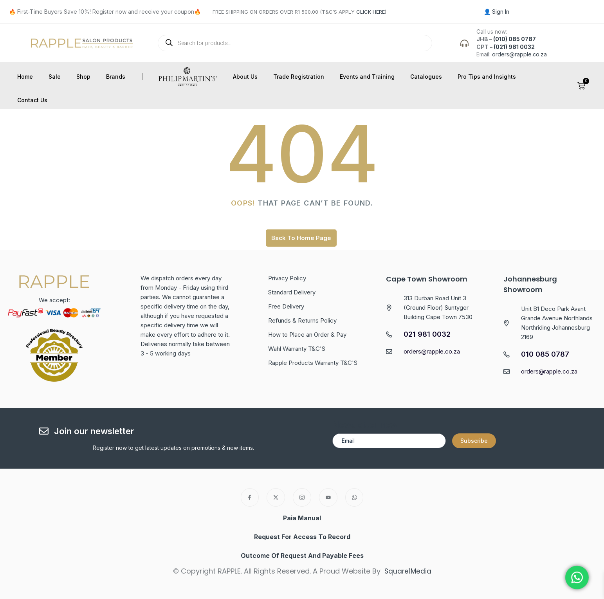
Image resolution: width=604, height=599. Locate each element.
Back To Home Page (301, 238)
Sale (55, 76)
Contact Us (32, 100)
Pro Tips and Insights (487, 76)
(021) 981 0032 (514, 46)
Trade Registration (298, 76)
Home (25, 76)
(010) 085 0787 (514, 39)
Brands (115, 76)
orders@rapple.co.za (519, 54)
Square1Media (408, 571)
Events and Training (367, 76)
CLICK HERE (370, 12)
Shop (83, 76)
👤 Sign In (496, 11)
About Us (245, 76)
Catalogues (426, 76)
